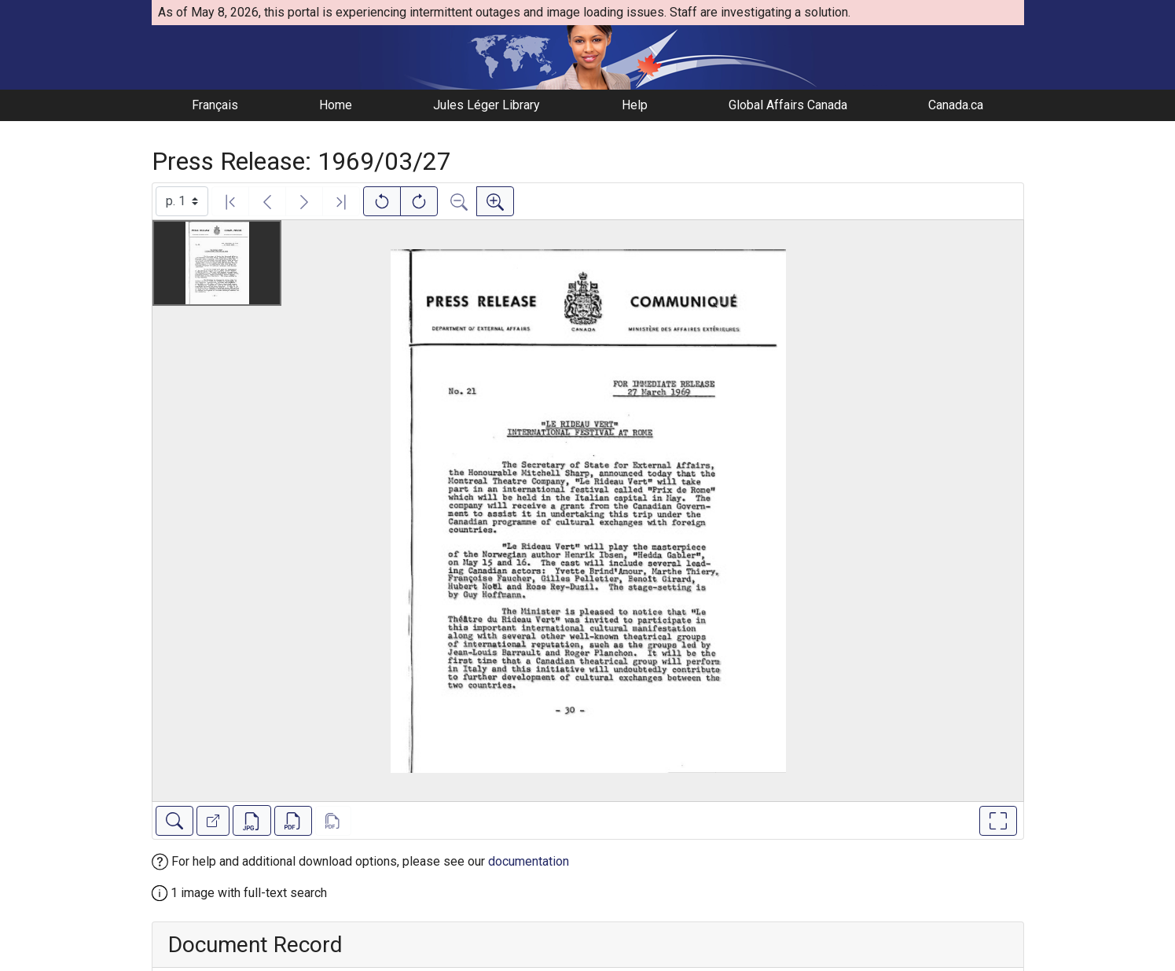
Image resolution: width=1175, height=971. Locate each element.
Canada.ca (955, 104)
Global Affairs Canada (788, 104)
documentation (528, 861)
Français (215, 104)
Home (335, 104)
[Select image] (182, 201)
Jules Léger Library (486, 104)
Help (635, 104)
